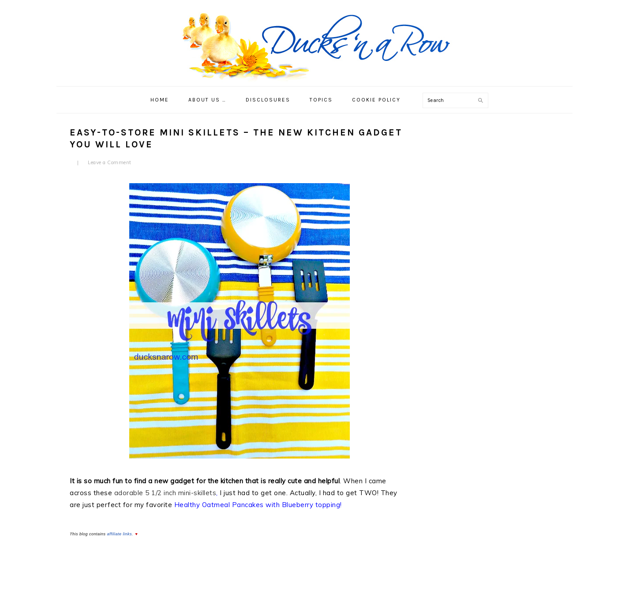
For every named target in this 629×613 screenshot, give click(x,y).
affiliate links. (120, 534)
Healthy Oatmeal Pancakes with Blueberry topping (257, 504)
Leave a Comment (109, 162)
